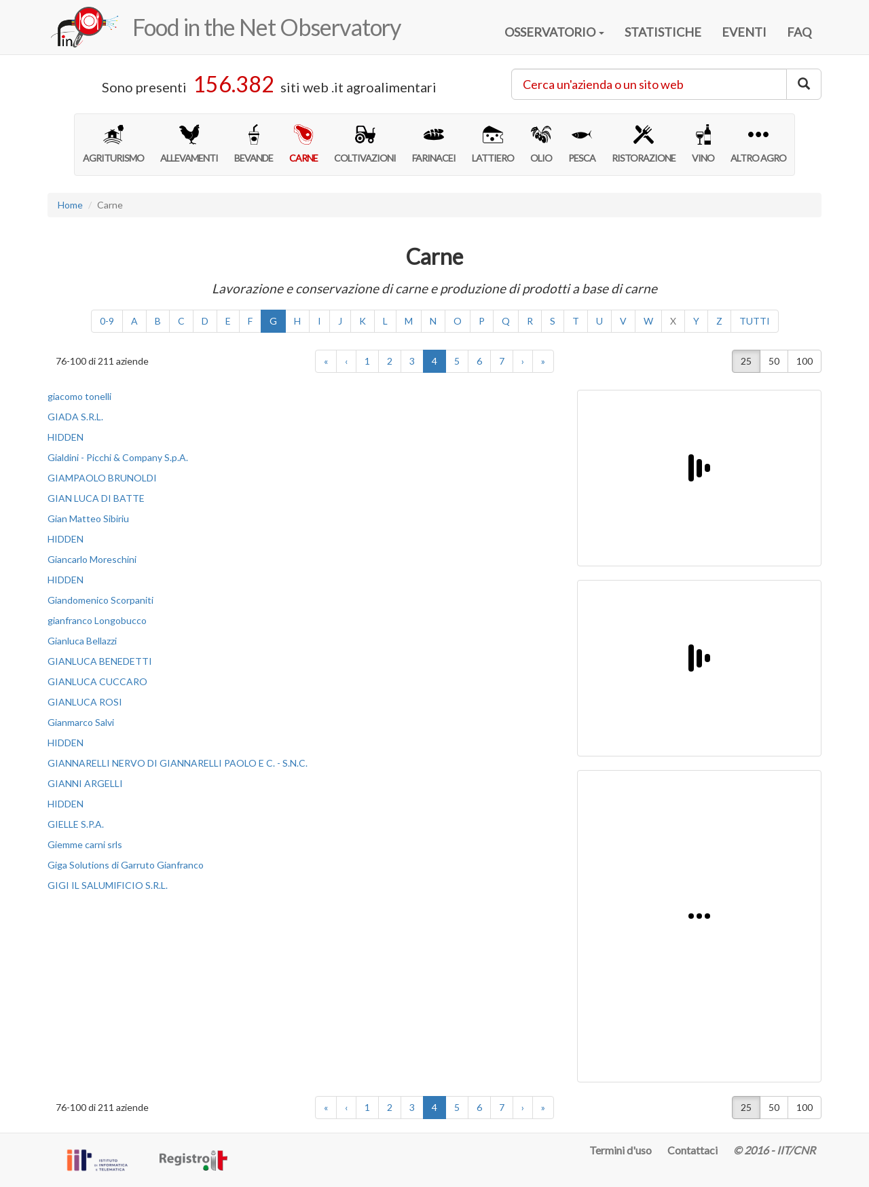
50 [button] (774, 361)
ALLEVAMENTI (189, 144)
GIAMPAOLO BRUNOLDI (102, 477)
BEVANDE (253, 144)
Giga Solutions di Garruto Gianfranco (126, 865)
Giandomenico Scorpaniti (100, 600)
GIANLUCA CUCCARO (97, 681)
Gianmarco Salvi (81, 722)
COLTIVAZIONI (365, 144)
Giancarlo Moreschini (92, 559)
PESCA (581, 144)
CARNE (303, 144)
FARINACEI (434, 144)
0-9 (107, 321)
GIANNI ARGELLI (85, 783)
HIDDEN (66, 437)
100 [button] (804, 361)
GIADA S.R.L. (75, 416)
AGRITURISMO (113, 144)
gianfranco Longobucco (97, 620)
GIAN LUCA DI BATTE (96, 498)
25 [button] (746, 361)
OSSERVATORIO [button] (554, 31)
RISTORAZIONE (644, 144)
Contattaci (692, 1150)
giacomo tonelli (79, 396)
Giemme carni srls (85, 844)
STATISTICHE (663, 31)
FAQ (799, 31)
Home (70, 205)
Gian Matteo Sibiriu (88, 518)
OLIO (541, 144)
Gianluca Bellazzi (82, 640)
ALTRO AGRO (758, 144)
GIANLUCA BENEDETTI (100, 661)
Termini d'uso (620, 1150)
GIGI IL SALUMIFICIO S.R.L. (108, 885)
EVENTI (744, 31)
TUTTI (754, 321)
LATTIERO (493, 144)
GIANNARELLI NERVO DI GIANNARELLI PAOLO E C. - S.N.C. (178, 763)
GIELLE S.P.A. (76, 824)
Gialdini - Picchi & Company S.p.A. (118, 457)
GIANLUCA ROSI (85, 702)
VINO (703, 144)
